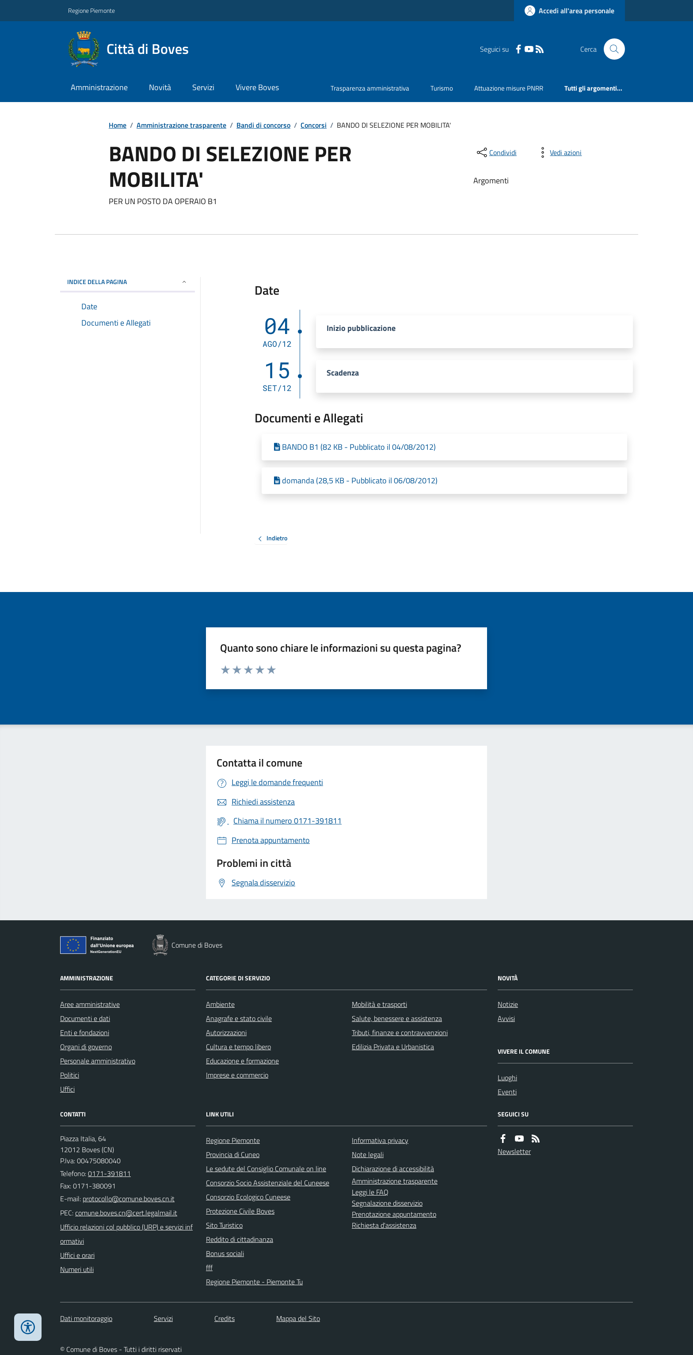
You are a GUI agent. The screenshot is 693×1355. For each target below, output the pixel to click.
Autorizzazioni (226, 1032)
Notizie (508, 1004)
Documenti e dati (85, 1018)
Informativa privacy (380, 1140)
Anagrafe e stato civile (239, 1018)
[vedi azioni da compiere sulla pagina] (558, 152)
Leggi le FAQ (370, 1192)
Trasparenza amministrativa (370, 88)
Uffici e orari (77, 1255)
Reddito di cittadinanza (239, 1239)
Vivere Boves (257, 87)
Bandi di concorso (263, 125)
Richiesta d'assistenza (384, 1225)
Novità (160, 87)
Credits (224, 1318)
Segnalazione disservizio (387, 1203)
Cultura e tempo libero (238, 1046)
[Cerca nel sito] (611, 49)
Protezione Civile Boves (240, 1211)
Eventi (507, 1091)
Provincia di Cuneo (232, 1154)
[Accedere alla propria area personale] (569, 10)
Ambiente (220, 1004)
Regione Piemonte (91, 10)
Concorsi (314, 125)
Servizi (203, 87)
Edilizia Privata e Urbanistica (393, 1046)
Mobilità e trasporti (379, 1004)
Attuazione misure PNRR (508, 88)
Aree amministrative (90, 1004)
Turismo (441, 88)
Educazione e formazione (242, 1060)
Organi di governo (86, 1046)
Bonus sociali (225, 1253)
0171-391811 (109, 1173)
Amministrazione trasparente (181, 125)
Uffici (67, 1089)
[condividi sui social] (495, 152)
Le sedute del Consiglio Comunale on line (266, 1168)
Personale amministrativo (97, 1060)
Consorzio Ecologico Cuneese (248, 1197)
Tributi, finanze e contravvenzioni (400, 1032)
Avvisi (506, 1018)
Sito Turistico (224, 1225)
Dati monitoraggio (86, 1318)
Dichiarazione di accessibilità (393, 1168)
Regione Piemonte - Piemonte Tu (254, 1281)
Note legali (368, 1154)
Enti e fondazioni (84, 1032)
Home (117, 125)
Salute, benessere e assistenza (397, 1018)
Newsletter (514, 1151)
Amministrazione (99, 87)
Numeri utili (77, 1269)
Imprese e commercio (237, 1075)
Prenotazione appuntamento (394, 1214)
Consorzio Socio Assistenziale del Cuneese (267, 1182)
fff (209, 1267)
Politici (69, 1075)
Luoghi (507, 1077)
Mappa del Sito (298, 1318)
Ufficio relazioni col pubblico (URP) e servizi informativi (126, 1234)
